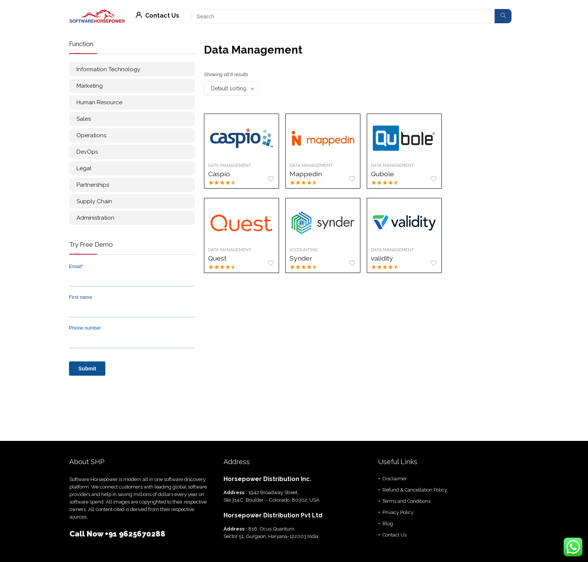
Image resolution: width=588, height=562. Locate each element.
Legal (84, 168)
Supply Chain (94, 201)
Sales (83, 118)
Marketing (89, 85)
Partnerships (92, 184)
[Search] (503, 16)
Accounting (304, 249)
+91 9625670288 (135, 533)
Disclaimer (394, 478)
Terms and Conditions (406, 501)
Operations (91, 135)
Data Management (229, 165)
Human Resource (99, 102)
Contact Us (157, 15)
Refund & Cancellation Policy (414, 490)
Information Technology (108, 69)
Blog (387, 523)
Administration (95, 217)
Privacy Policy (398, 512)
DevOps (87, 151)
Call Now (87, 533)
